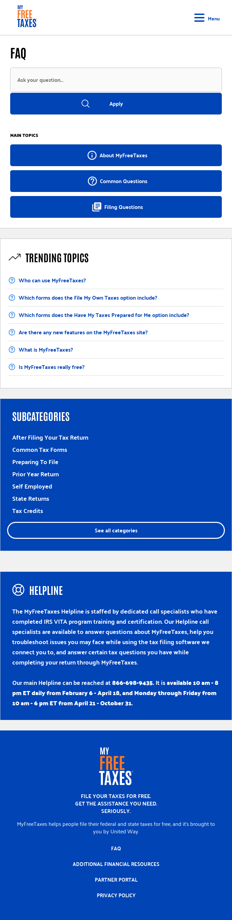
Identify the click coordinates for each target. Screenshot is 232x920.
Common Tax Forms (39, 449)
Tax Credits (27, 510)
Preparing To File (35, 461)
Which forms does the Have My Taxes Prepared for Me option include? (104, 315)
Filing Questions (117, 206)
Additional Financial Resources (116, 864)
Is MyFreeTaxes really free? (52, 367)
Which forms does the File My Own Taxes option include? (88, 297)
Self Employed (32, 486)
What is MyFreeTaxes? (46, 349)
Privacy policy (116, 895)
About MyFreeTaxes (117, 155)
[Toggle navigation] (208, 17)
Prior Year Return (35, 473)
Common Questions (117, 181)
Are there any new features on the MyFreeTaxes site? (83, 332)
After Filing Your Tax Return (50, 437)
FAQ (116, 848)
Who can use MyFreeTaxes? (52, 280)
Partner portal (116, 879)
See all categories (116, 530)
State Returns (30, 498)
